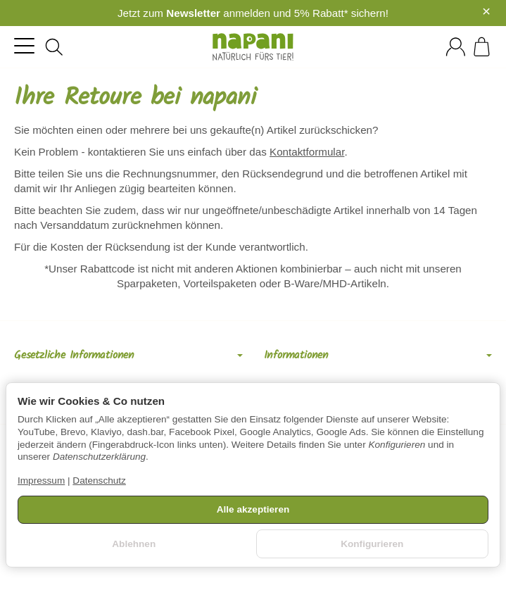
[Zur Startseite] (253, 47)
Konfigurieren (372, 544)
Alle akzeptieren (253, 509)
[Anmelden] (455, 47)
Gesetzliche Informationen (128, 355)
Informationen (378, 355)
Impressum (41, 480)
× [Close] (486, 11)
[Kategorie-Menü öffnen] (24, 45)
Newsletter (193, 13)
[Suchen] (54, 47)
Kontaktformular (307, 152)
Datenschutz (99, 480)
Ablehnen (134, 544)
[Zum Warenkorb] (482, 47)
